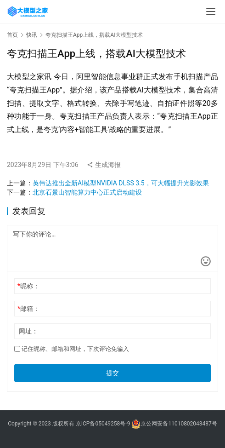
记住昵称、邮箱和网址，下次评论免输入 (71, 348)
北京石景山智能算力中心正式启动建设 (87, 192)
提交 (112, 373)
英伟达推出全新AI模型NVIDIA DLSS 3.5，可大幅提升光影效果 (121, 183)
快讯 (31, 35)
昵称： (28, 286)
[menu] (210, 11)
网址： (28, 331)
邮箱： (28, 308)
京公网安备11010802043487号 (179, 423)
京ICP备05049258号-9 (103, 423)
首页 (12, 35)
